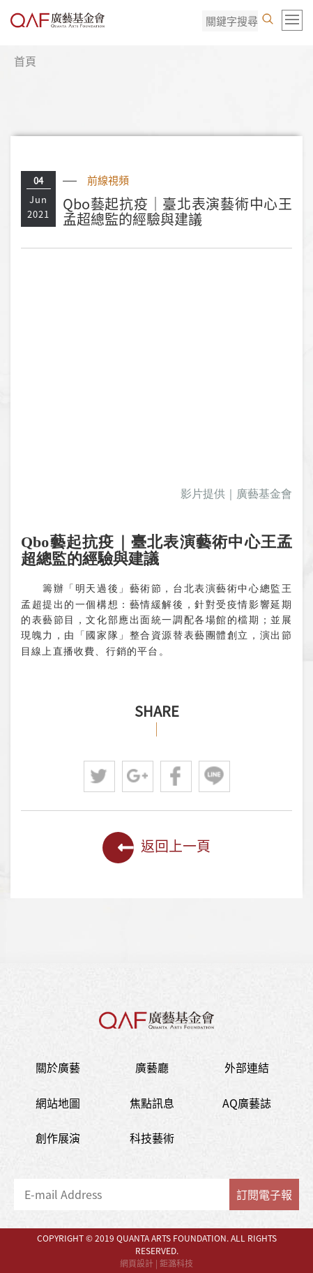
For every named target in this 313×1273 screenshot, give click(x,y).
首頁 (25, 60)
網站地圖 (58, 1102)
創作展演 (58, 1137)
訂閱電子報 (264, 1194)
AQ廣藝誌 (246, 1102)
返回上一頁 (156, 847)
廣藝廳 (152, 1067)
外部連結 (246, 1067)
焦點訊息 (152, 1102)
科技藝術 (152, 1137)
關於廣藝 (58, 1067)
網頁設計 (136, 1263)
